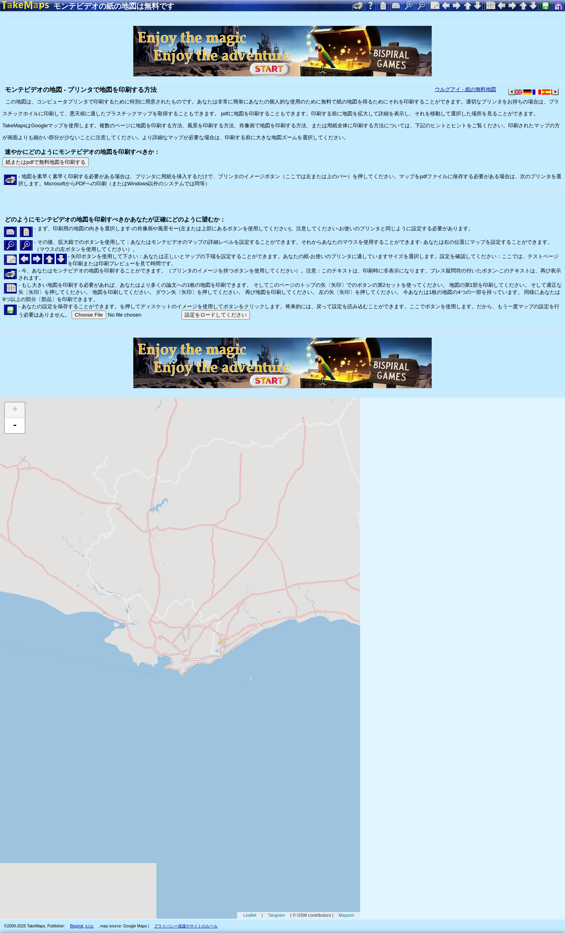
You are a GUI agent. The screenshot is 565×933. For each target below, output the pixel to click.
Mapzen (346, 915)
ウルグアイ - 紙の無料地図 (466, 89)
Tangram (276, 915)
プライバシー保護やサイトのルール (186, 926)
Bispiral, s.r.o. (82, 926)
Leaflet (249, 915)
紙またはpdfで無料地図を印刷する (46, 162)
